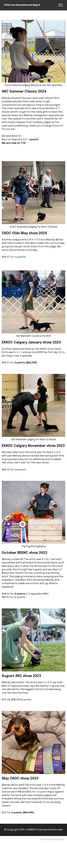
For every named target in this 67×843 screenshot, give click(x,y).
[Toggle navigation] (60, 5)
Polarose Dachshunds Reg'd (22, 5)
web (57, 839)
